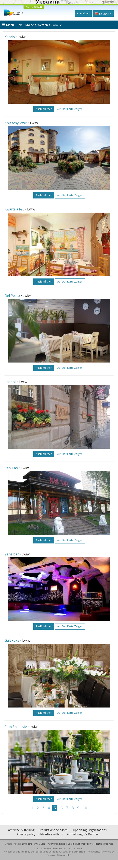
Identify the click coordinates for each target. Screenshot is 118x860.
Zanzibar (11, 554)
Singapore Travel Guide (33, 843)
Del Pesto (12, 295)
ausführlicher (44, 109)
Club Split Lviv (15, 726)
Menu (8, 25)
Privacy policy (26, 834)
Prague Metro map (104, 843)
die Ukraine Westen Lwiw (40, 25)
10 (85, 807)
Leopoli (10, 381)
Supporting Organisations (89, 830)
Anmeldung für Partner (82, 834)
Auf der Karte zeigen (70, 109)
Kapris (9, 36)
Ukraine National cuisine (80, 843)
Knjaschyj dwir (15, 123)
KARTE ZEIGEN (34, 6)
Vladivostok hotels (56, 843)
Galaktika (11, 640)
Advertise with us (51, 834)
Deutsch (103, 13)
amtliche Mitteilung (21, 830)
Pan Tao (11, 468)
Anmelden (83, 13)
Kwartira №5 (14, 209)
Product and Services (53, 830)
